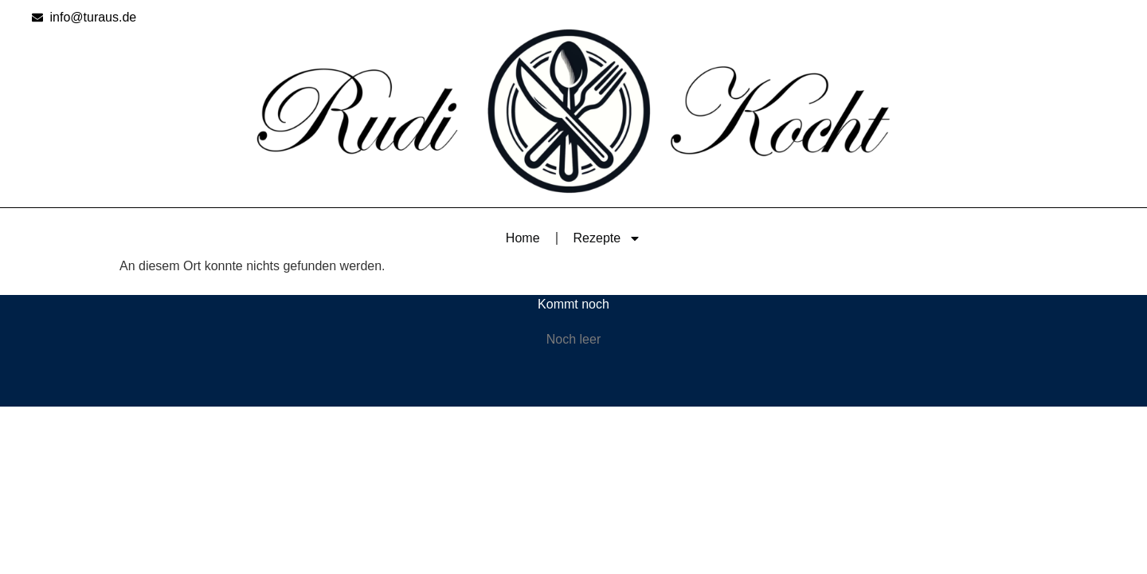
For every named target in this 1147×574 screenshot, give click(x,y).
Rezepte (608, 238)
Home (523, 238)
